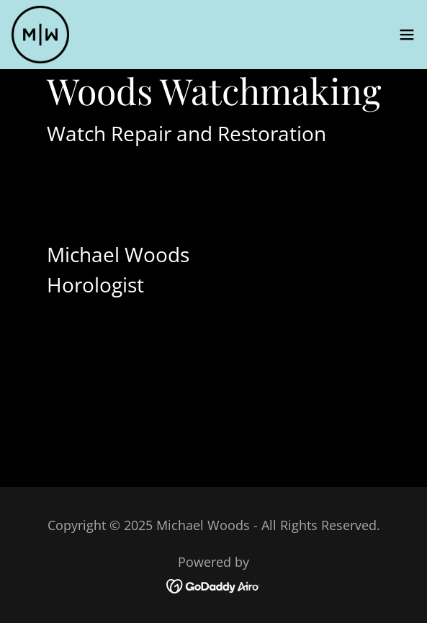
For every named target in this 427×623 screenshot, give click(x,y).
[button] (406, 34)
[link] (40, 34)
